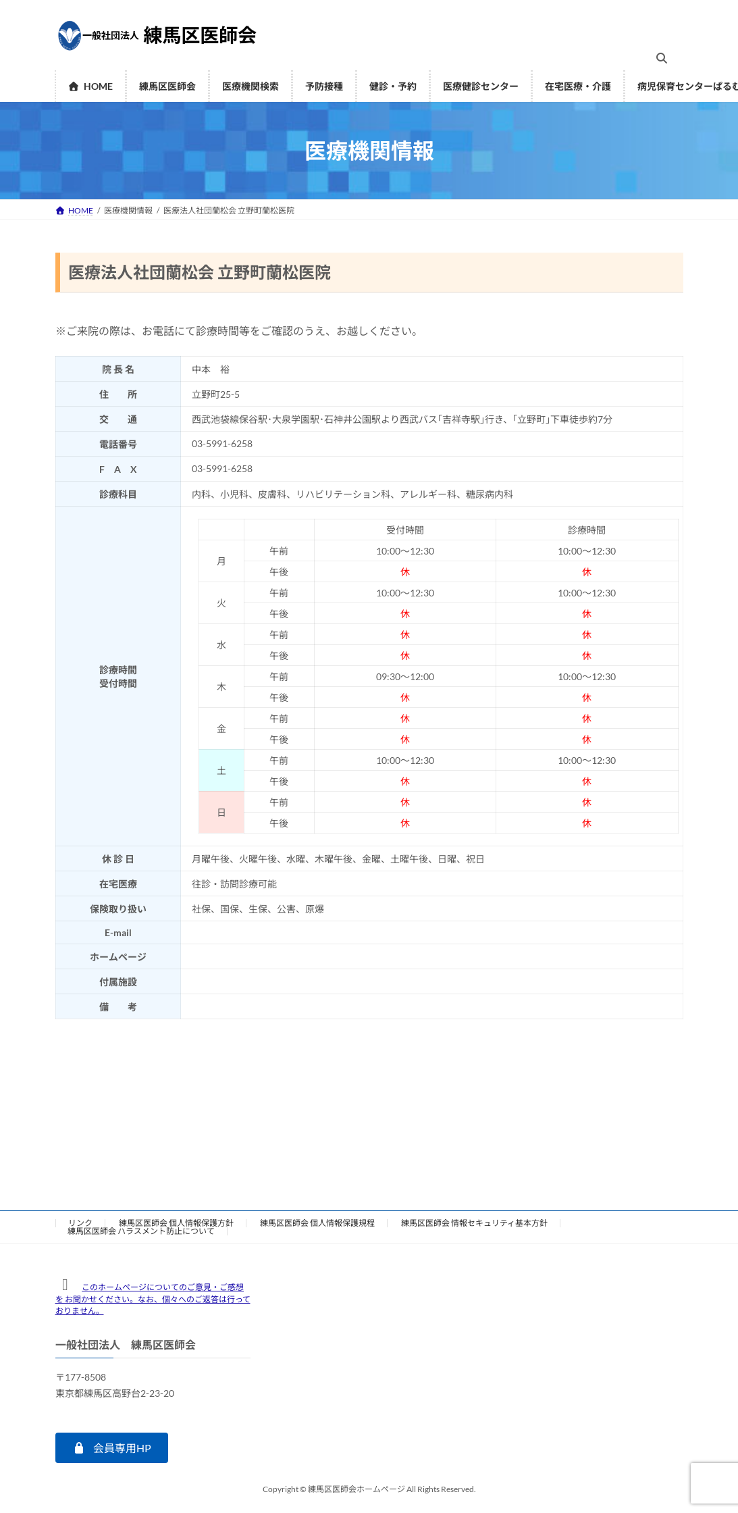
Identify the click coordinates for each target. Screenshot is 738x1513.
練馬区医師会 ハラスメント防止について (141, 1231)
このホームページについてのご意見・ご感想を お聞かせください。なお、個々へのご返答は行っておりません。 (153, 1299)
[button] (111, 1448)
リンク (80, 1223)
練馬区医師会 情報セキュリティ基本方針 (474, 1223)
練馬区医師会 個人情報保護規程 (317, 1223)
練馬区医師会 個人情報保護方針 (176, 1223)
